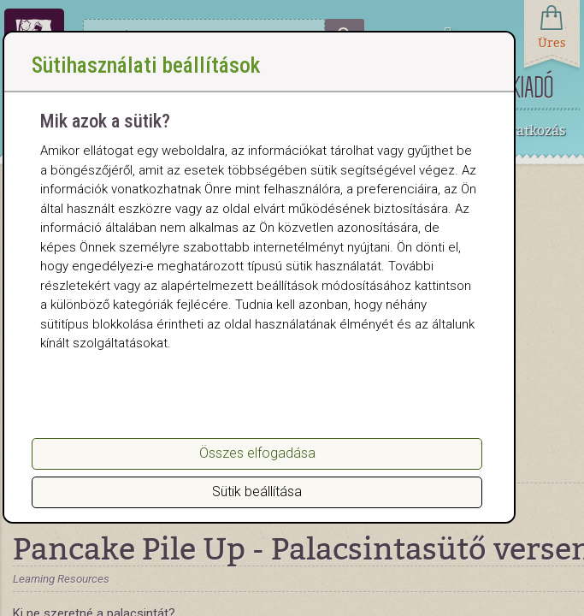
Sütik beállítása (257, 491)
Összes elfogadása (257, 453)
